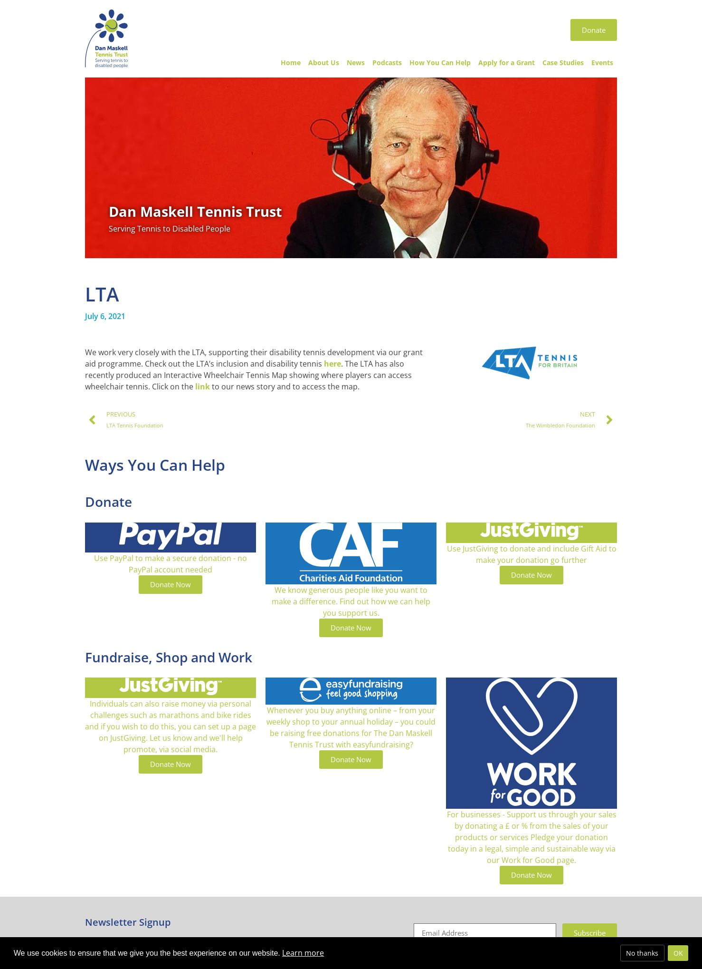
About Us (323, 62)
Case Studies (563, 62)
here (332, 364)
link (203, 386)
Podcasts (387, 62)
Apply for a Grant (506, 62)
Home (291, 62)
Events (602, 62)
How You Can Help (440, 62)
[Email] (485, 932)
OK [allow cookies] (678, 953)
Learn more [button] (303, 953)
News (356, 62)
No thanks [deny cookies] (642, 953)
